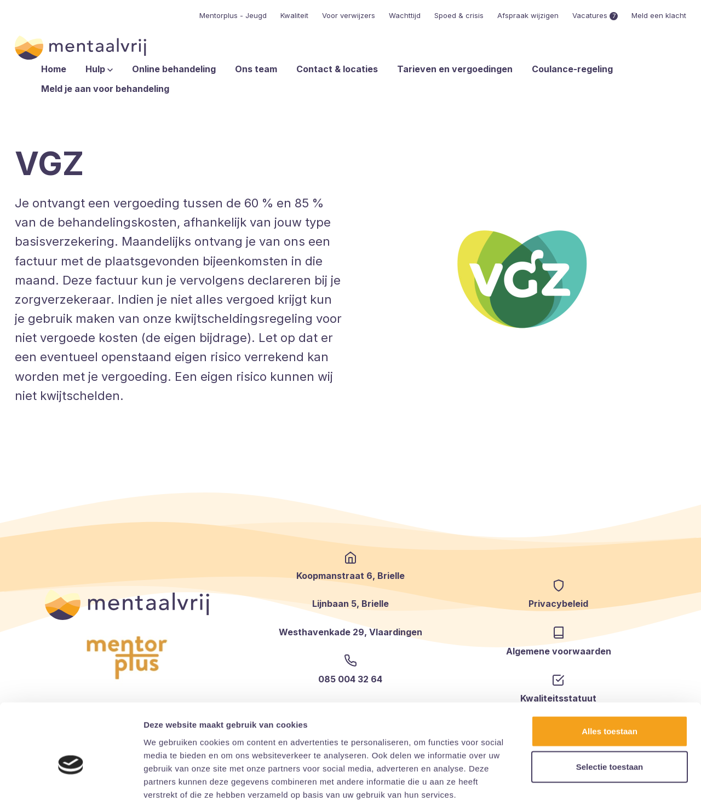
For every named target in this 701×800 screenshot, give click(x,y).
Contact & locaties (337, 68)
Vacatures (595, 15)
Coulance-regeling (572, 68)
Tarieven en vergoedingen (455, 68)
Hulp (99, 68)
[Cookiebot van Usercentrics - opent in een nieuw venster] (71, 778)
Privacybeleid (558, 603)
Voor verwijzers (348, 15)
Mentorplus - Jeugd (233, 15)
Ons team (256, 68)
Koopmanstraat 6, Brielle (350, 575)
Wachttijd (405, 15)
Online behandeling (174, 68)
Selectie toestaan (609, 706)
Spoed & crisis (459, 15)
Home (53, 68)
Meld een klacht (658, 15)
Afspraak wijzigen (528, 15)
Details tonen (592, 778)
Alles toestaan (609, 670)
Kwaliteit (294, 15)
